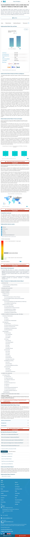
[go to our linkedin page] (1, 534)
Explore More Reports (12, 451)
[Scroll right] (28, 23)
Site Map (16, 504)
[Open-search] (29, 1)
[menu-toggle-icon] (1, 1)
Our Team (17, 484)
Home (2, 482)
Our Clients (3, 486)
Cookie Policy (17, 502)
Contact (16, 495)
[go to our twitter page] (6, 534)
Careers (2, 499)
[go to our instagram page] (10, 534)
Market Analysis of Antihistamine (6, 456)
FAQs (16, 491)
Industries (2, 497)
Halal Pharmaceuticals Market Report (7, 461)
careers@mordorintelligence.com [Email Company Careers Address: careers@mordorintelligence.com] (6, 529)
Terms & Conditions (18, 499)
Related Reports (4, 451)
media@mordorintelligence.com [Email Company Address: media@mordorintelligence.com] (7, 521)
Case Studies (17, 493)
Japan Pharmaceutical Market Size (7, 463)
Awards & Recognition (5, 491)
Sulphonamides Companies (6, 476)
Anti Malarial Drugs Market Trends (7, 453)
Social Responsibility (18, 488)
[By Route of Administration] (28, 420)
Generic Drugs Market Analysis (6, 458)
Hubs (16, 497)
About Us (2, 484)
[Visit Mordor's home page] (4, 1)
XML (1, 504)
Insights (2, 493)
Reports (16, 482)
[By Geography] (28, 425)
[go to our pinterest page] (8, 534)
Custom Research (4, 495)
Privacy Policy (3, 502)
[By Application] (28, 423)
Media (2, 488)
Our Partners (17, 486)
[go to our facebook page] (4, 534)
